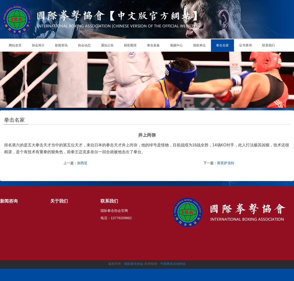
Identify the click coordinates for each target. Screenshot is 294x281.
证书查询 (245, 45)
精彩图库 (130, 45)
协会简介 (38, 45)
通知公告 (107, 45)
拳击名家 (222, 45)
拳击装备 (153, 45)
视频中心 (176, 45)
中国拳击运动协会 (173, 264)
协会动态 (84, 45)
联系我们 (268, 45)
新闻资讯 (61, 45)
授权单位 (199, 45)
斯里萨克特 (225, 163)
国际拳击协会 (133, 264)
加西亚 (82, 163)
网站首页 (15, 45)
